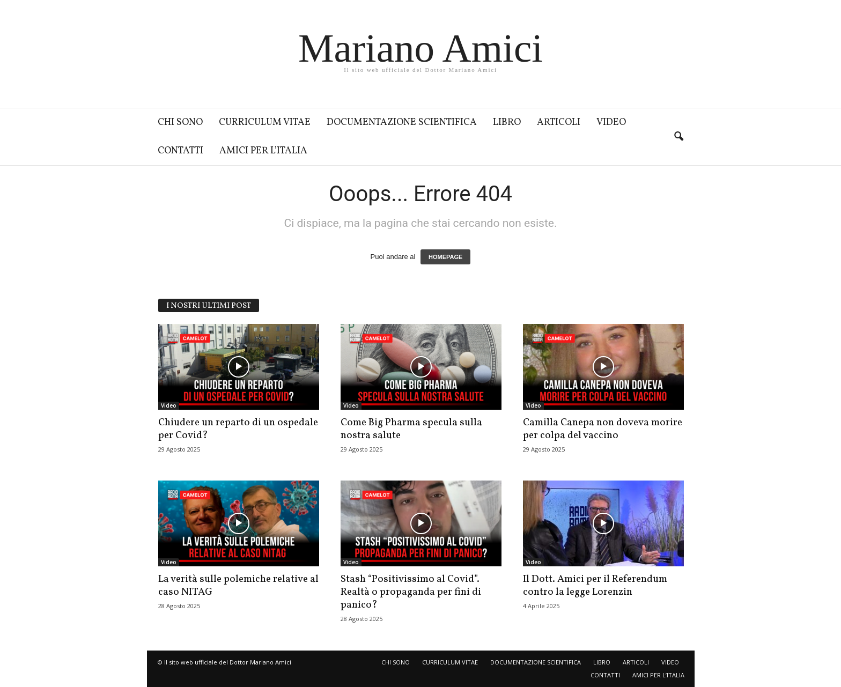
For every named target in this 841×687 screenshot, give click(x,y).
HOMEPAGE (445, 257)
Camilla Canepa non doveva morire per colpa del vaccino (602, 429)
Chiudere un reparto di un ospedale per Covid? (238, 429)
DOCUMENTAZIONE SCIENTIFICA (402, 122)
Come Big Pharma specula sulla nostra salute (411, 429)
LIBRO (507, 122)
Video (168, 405)
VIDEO (611, 122)
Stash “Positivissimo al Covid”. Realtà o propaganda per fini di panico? (411, 592)
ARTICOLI (558, 122)
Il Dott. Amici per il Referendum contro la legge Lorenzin (595, 585)
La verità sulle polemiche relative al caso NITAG (238, 585)
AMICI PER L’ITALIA (263, 151)
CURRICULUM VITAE (265, 122)
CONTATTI (180, 151)
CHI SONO (180, 122)
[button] (678, 137)
